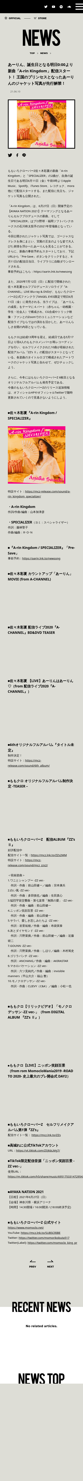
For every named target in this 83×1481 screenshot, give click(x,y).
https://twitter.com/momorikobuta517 (44, 1238)
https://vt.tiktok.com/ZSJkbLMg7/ (38, 1150)
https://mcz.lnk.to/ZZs (46, 1135)
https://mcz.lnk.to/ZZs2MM (49, 855)
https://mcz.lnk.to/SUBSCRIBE (41, 1233)
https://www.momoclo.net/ (26, 1227)
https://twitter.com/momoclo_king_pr (52, 1243)
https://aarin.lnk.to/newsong (41, 558)
